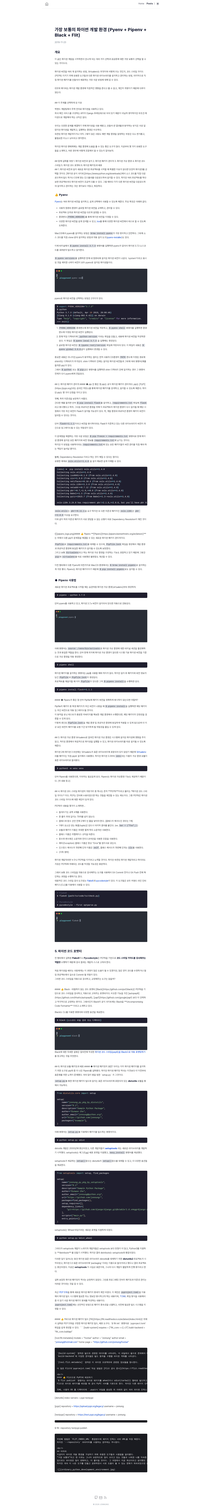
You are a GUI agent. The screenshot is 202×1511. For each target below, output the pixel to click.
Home (141, 3)
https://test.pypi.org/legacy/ (91, 1414)
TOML (123, 1296)
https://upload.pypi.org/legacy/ (89, 1406)
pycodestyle (102, 880)
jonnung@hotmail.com (66, 1342)
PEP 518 (63, 1292)
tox (98, 221)
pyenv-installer (114, 237)
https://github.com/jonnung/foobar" (111, 1342)
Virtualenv (141, 751)
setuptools (111, 1148)
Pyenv (58, 201)
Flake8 (90, 880)
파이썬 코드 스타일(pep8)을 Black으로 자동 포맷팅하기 (120, 1051)
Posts (150, 3)
